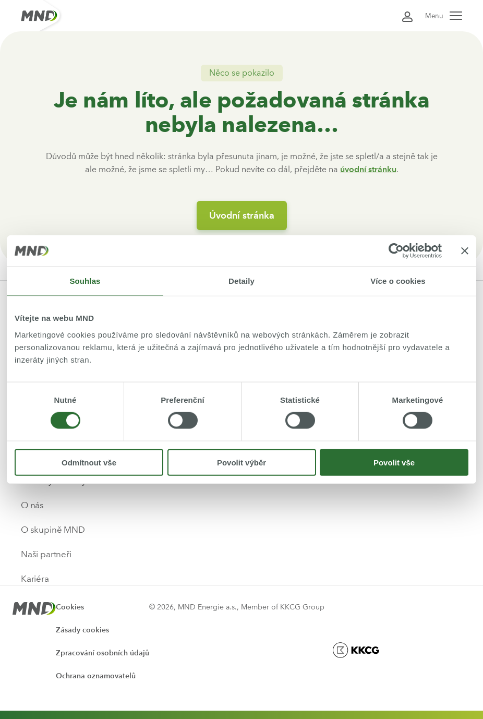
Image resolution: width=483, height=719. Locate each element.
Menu (443, 15)
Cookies (70, 607)
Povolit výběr (241, 462)
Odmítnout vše (89, 462)
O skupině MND (53, 529)
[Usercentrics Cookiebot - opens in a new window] (396, 251)
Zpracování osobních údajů (102, 653)
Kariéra (35, 578)
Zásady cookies (82, 630)
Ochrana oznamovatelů (96, 676)
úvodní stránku (368, 169)
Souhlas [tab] (84, 281)
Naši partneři (46, 554)
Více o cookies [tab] (398, 281)
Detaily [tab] (241, 281)
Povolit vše (394, 462)
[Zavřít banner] (464, 251)
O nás (32, 505)
